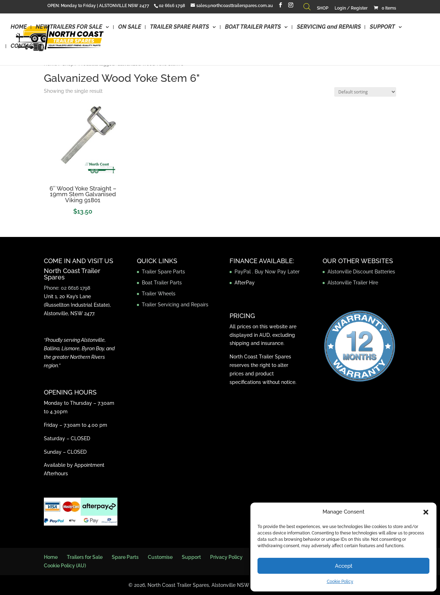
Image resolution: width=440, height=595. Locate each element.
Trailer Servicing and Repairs (175, 304)
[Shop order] (365, 92)
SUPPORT (382, 27)
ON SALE (129, 27)
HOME (19, 27)
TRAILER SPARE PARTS (179, 27)
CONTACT (23, 47)
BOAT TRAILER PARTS (253, 27)
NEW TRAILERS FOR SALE (69, 27)
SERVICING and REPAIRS (329, 27)
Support (191, 557)
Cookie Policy (340, 581)
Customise (160, 557)
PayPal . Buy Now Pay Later (268, 271)
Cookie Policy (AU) (65, 565)
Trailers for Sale (85, 557)
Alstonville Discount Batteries (361, 271)
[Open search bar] (307, 8)
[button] (425, 512)
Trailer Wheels (158, 293)
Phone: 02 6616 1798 (67, 288)
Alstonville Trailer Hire (353, 282)
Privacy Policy (226, 557)
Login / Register (351, 8)
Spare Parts (125, 557)
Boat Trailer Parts (162, 282)
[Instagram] (290, 5)
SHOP (322, 8)
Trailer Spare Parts (163, 271)
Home (51, 557)
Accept (343, 566)
